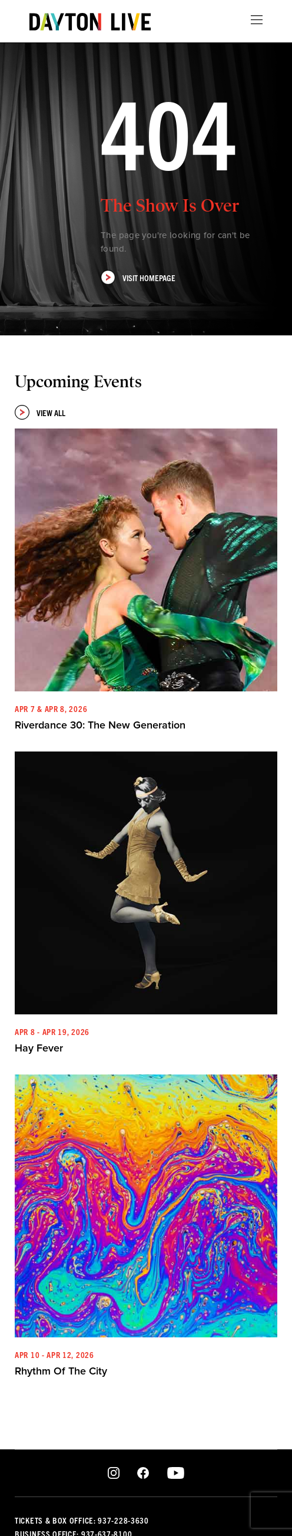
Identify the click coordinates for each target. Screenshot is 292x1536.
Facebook (143, 1473)
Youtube (175, 1473)
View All (40, 412)
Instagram (114, 1473)
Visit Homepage (138, 277)
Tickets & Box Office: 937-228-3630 (82, 1520)
